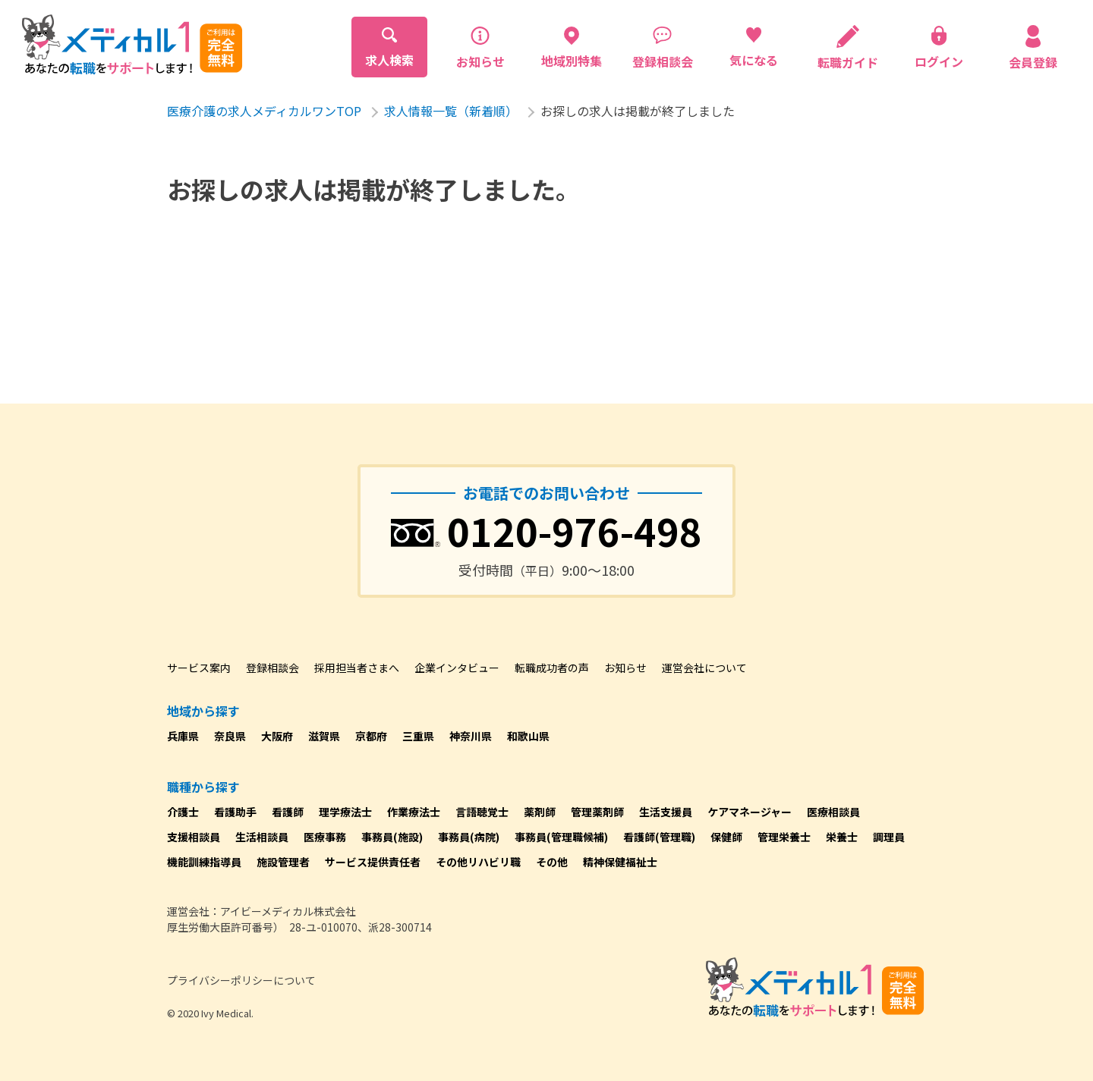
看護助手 (235, 811)
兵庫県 (183, 735)
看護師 (288, 811)
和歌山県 (528, 735)
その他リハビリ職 (478, 861)
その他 (552, 861)
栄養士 (842, 836)
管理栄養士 (784, 836)
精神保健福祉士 (620, 861)
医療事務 (325, 836)
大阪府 (277, 735)
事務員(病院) (468, 836)
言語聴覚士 (482, 811)
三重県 (418, 735)
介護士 (183, 811)
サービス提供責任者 (373, 861)
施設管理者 (283, 861)
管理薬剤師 (597, 811)
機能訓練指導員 (204, 861)
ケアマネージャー (749, 811)
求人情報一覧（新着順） (451, 111)
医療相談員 (833, 811)
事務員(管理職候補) (561, 836)
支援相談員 (193, 836)
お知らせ (625, 667)
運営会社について (704, 667)
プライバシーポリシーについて (241, 980)
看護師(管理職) (659, 836)
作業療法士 (413, 811)
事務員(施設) (392, 836)
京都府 (371, 735)
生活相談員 (261, 836)
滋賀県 (324, 735)
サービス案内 (199, 667)
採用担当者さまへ (356, 667)
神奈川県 (470, 735)
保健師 (726, 836)
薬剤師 (540, 811)
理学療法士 (345, 811)
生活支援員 (665, 811)
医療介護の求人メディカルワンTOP (264, 111)
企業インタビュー (456, 667)
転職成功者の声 (552, 667)
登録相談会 (272, 667)
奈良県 (230, 735)
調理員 (889, 836)
